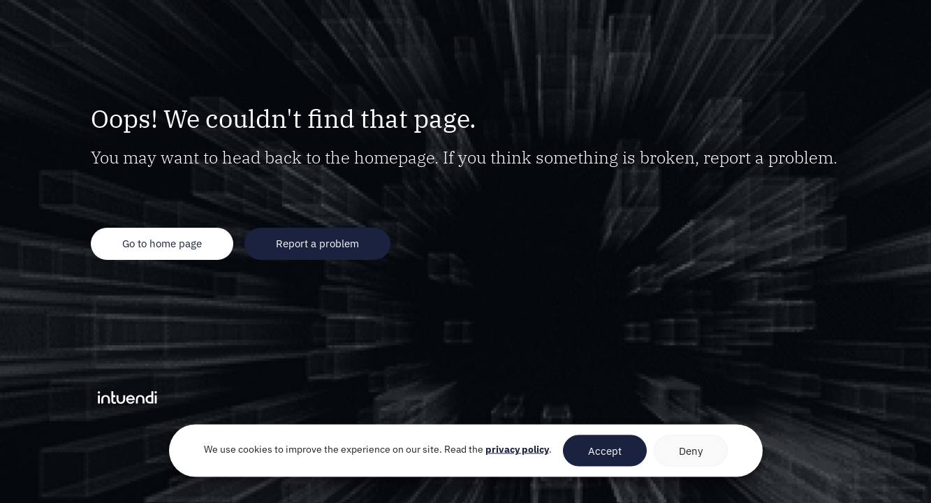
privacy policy (517, 449)
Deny (691, 450)
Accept (605, 450)
